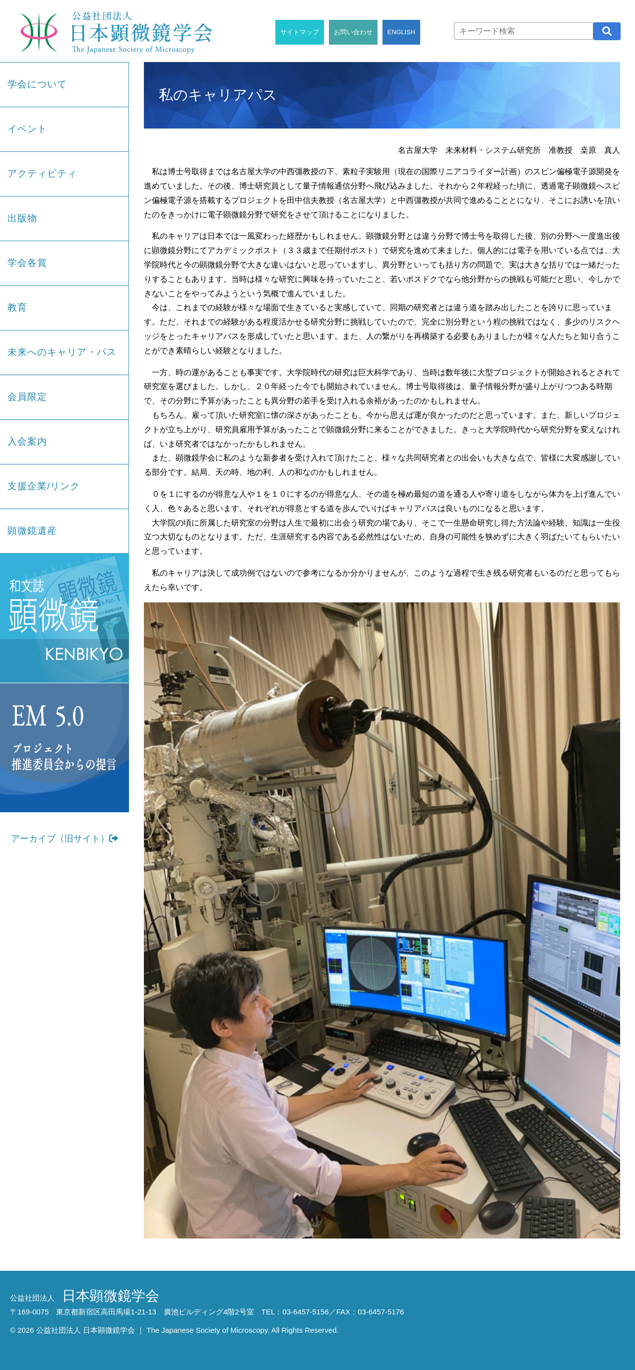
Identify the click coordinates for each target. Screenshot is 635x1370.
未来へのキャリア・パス (62, 352)
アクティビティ (42, 173)
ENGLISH (401, 32)
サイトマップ (299, 32)
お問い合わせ (353, 32)
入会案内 (27, 441)
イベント (27, 129)
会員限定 (27, 396)
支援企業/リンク (43, 486)
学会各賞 (27, 263)
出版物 (22, 218)
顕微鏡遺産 (32, 530)
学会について (37, 84)
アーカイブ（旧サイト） (64, 839)
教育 (17, 307)
